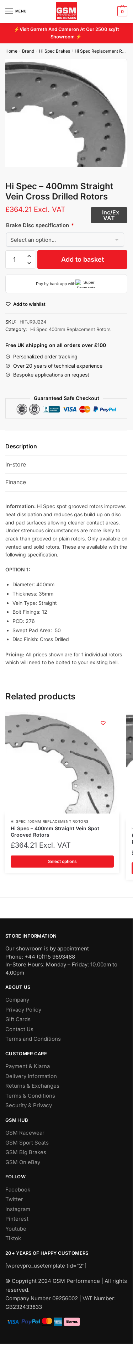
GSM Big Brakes (25, 1152)
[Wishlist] (103, 723)
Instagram (17, 1209)
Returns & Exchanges (32, 1085)
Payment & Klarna (27, 1066)
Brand (28, 51)
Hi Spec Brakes (54, 51)
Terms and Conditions (33, 1038)
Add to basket (82, 259)
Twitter (14, 1199)
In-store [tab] (15, 464)
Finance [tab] (15, 482)
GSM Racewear (24, 1132)
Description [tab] (21, 446)
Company (17, 999)
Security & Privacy (28, 1105)
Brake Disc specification (39, 225)
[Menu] (16, 11)
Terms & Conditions (30, 1095)
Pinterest (16, 1218)
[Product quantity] (14, 259)
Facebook (17, 1189)
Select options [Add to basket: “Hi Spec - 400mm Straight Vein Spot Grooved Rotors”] (62, 861)
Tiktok (13, 1238)
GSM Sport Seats (27, 1142)
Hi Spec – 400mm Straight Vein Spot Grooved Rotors (55, 831)
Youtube (15, 1228)
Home (11, 51)
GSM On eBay (22, 1162)
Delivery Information (31, 1076)
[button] (29, 256)
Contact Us (19, 1029)
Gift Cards (18, 1019)
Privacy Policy (23, 1009)
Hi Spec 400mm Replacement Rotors (70, 329)
